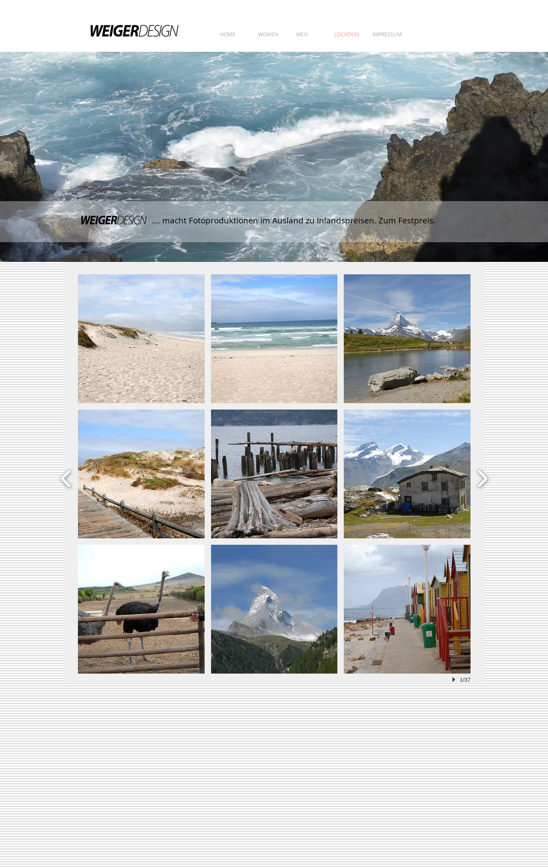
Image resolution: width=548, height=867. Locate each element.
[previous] (66, 477)
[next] (482, 477)
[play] (455, 679)
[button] (141, 338)
